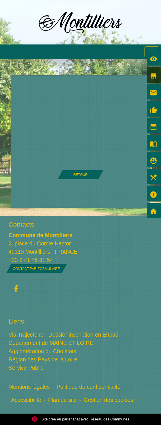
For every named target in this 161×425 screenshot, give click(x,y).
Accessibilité (26, 400)
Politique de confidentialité (88, 387)
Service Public (26, 368)
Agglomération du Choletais (42, 351)
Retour (80, 175)
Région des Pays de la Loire (43, 359)
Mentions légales (29, 387)
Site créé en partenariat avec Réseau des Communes (80, 419)
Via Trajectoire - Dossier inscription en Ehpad (63, 335)
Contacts (21, 224)
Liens (16, 321)
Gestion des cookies (108, 400)
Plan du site (62, 400)
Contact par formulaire (36, 269)
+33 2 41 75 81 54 (31, 260)
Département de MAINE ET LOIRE (51, 343)
